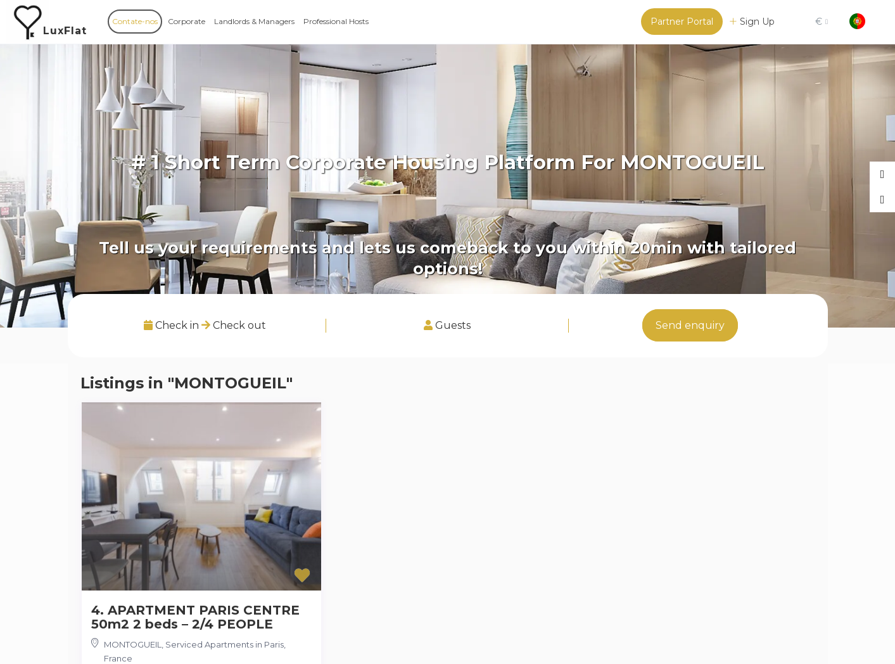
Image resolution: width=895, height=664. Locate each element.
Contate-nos (135, 21)
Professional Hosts (336, 21)
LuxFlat (65, 31)
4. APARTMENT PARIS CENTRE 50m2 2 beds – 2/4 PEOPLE (195, 617)
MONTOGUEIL (133, 644)
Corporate (186, 21)
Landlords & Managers (254, 21)
